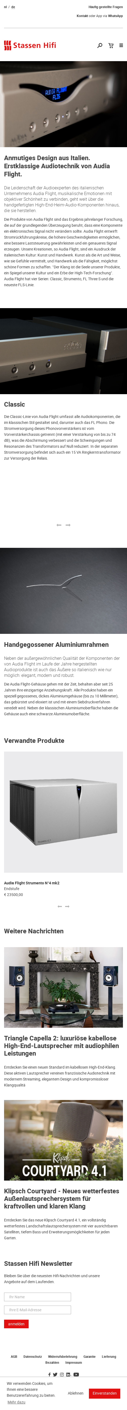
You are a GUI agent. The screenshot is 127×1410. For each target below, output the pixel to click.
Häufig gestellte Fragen (106, 7)
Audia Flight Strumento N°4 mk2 (31, 883)
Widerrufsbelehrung (62, 1356)
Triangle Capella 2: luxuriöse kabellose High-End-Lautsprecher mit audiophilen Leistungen (61, 1046)
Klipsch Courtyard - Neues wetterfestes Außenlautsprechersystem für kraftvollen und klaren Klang (61, 1199)
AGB (14, 1356)
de (13, 7)
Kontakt (82, 16)
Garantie (89, 1356)
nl (5, 7)
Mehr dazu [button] (16, 1402)
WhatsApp (115, 16)
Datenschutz (33, 1356)
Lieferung (109, 1356)
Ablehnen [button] (75, 1393)
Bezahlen (52, 1362)
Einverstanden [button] (105, 1393)
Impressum (73, 1362)
